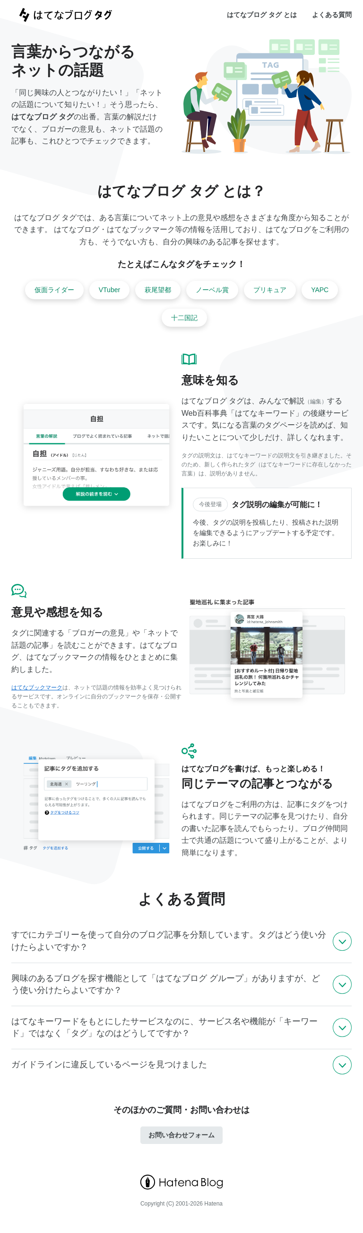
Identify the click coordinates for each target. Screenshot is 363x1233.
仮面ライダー (54, 290)
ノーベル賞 (212, 290)
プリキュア (269, 290)
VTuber (109, 290)
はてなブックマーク (36, 687)
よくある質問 (332, 14)
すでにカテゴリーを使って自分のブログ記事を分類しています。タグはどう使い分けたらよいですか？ (168, 940)
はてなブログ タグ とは (262, 14)
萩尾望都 (158, 290)
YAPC (319, 290)
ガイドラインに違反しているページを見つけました (109, 1064)
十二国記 (184, 318)
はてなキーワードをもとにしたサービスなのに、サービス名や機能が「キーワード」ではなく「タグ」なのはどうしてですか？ (164, 1027)
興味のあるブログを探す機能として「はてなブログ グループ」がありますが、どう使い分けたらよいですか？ (165, 984)
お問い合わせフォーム (181, 1135)
